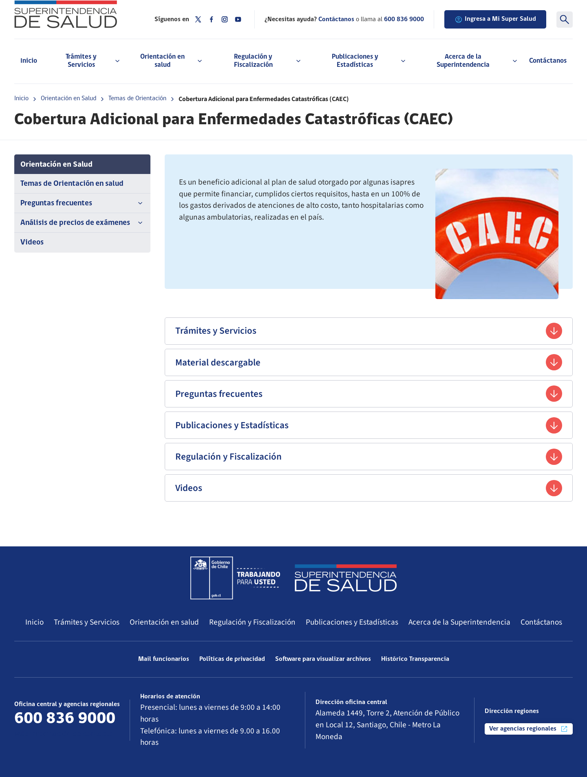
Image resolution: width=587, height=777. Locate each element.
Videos (32, 243)
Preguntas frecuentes (82, 203)
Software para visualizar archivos (323, 659)
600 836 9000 (404, 19)
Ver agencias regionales (528, 729)
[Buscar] (564, 19)
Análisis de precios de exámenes (82, 223)
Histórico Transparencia (415, 659)
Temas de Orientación (137, 98)
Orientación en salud (164, 622)
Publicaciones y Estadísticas (368, 425)
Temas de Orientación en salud (72, 184)
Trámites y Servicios (368, 331)
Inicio (28, 60)
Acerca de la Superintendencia (459, 622)
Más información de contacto (63, 734)
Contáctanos (548, 60)
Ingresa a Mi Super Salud (495, 19)
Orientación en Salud (68, 98)
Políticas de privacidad (232, 659)
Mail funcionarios (163, 659)
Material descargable (368, 362)
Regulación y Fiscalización (368, 457)
